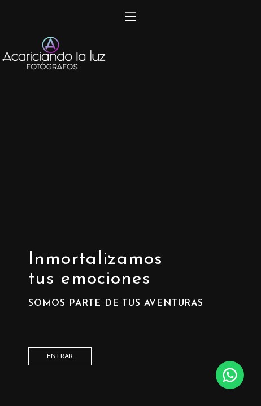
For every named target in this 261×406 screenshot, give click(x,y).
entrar (60, 356)
